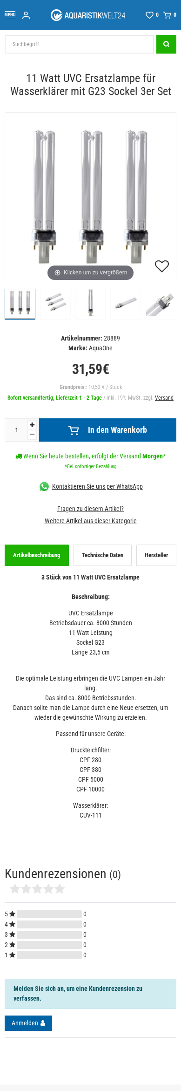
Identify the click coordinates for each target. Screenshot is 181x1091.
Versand (164, 398)
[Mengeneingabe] (16, 430)
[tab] (37, 555)
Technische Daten (102, 555)
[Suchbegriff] (79, 44)
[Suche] (166, 44)
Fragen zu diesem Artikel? (90, 508)
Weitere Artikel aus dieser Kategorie (91, 521)
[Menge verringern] (32, 435)
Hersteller (156, 555)
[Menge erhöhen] (32, 425)
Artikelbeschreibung (36, 555)
